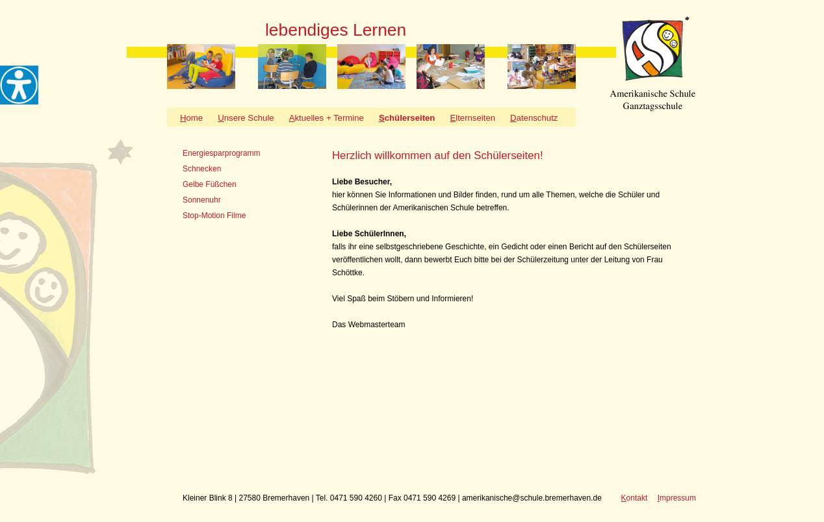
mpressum (677, 498)
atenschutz (534, 118)
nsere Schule (246, 118)
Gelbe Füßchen (210, 184)
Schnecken (202, 168)
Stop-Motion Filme (214, 215)
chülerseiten (407, 118)
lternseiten (472, 118)
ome (191, 118)
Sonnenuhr (202, 200)
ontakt (634, 498)
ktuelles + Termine (326, 118)
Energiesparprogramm (221, 153)
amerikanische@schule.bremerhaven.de (532, 498)
